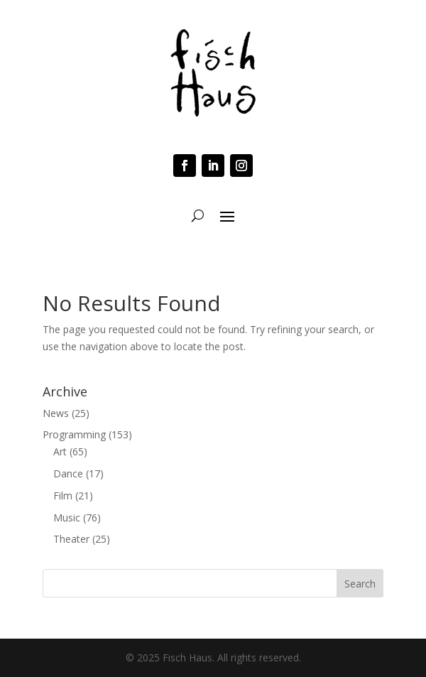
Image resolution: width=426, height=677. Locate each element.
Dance (68, 473)
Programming (74, 434)
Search (360, 583)
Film (62, 495)
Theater (71, 539)
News (56, 413)
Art (60, 451)
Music (66, 517)
